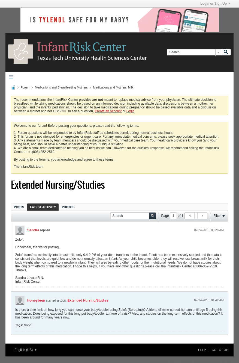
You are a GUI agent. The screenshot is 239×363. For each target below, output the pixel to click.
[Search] (194, 52)
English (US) (25, 350)
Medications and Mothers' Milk (113, 87)
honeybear (36, 300)
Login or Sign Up (215, 3)
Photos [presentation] (68, 207)
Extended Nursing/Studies (88, 300)
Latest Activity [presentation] (43, 207)
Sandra (33, 230)
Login (130, 111)
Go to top (220, 350)
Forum (25, 87)
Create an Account (108, 111)
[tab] (19, 207)
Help (202, 350)
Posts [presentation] (19, 207)
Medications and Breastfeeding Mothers (61, 87)
